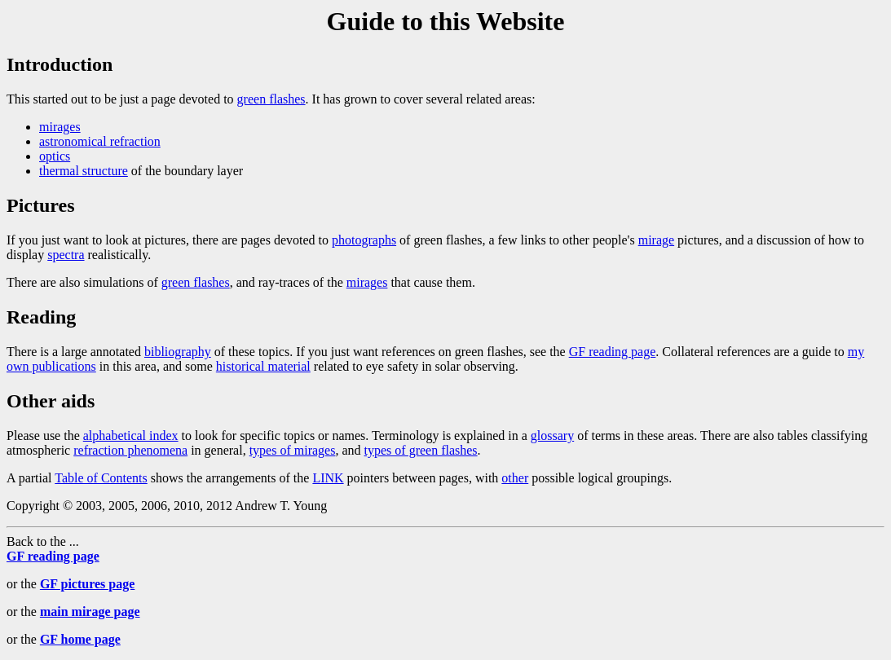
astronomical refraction (100, 141)
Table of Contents (101, 478)
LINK (327, 478)
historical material (263, 366)
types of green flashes (421, 450)
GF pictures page (87, 584)
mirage (656, 240)
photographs (364, 240)
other (514, 478)
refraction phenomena (130, 450)
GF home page (80, 639)
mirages (60, 127)
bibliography (177, 352)
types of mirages (292, 450)
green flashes (271, 99)
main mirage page (90, 611)
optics (54, 156)
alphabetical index (131, 435)
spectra (65, 255)
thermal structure (83, 171)
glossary (552, 435)
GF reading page (612, 352)
